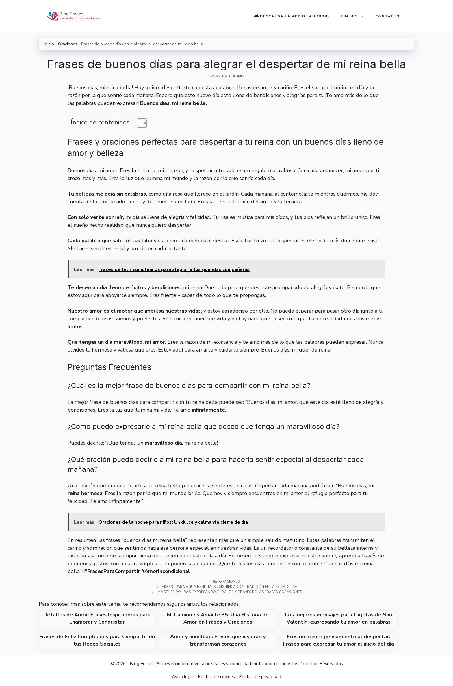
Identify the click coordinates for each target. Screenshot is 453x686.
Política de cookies (216, 677)
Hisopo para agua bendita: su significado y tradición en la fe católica (229, 586)
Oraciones (67, 44)
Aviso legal (183, 677)
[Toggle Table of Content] (138, 123)
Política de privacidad (260, 677)
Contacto (388, 16)
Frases (355, 16)
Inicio (49, 44)
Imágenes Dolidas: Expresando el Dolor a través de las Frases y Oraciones (229, 592)
